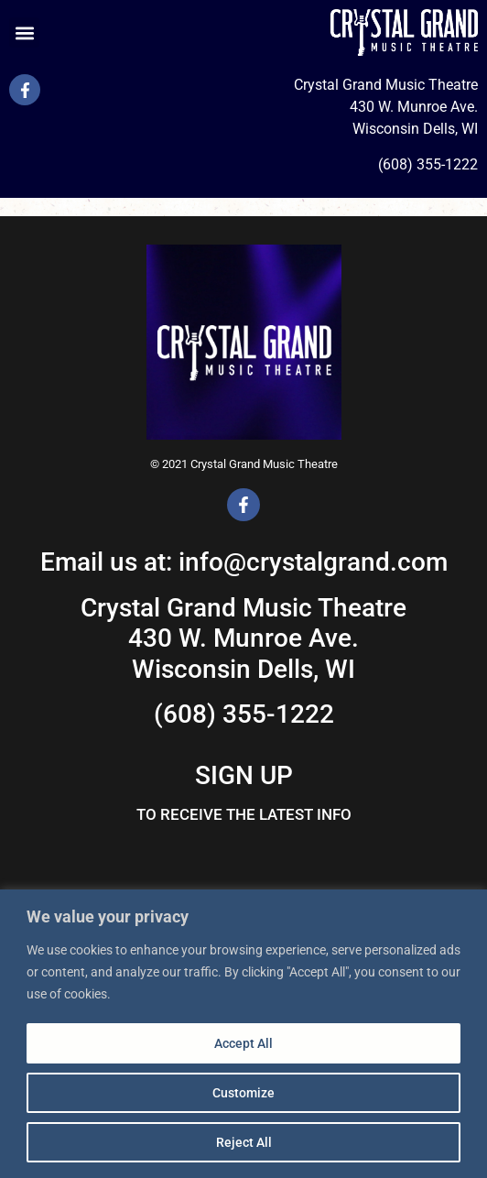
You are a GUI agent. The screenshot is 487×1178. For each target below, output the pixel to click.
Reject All (244, 1142)
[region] (243, 1033)
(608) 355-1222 (428, 164)
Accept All (243, 1043)
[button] (24, 32)
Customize (243, 1092)
